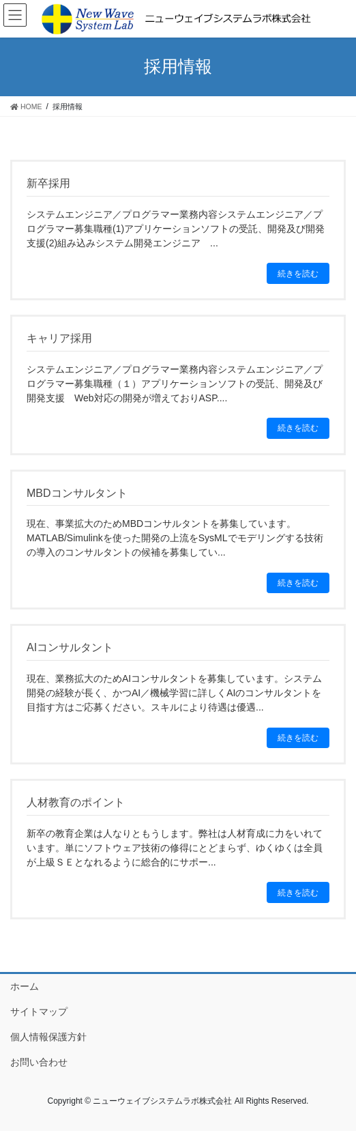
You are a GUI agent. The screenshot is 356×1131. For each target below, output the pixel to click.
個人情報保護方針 (48, 1036)
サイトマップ (39, 1011)
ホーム (24, 986)
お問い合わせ (39, 1062)
